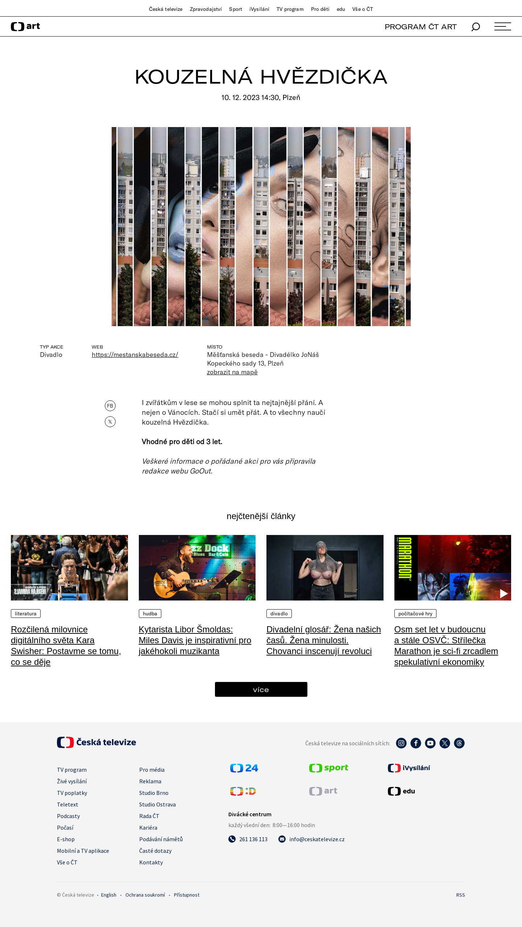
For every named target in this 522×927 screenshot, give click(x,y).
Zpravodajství (206, 9)
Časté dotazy (155, 850)
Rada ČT (149, 815)
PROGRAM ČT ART (421, 26)
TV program (290, 9)
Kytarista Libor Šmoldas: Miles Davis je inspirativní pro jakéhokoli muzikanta (195, 640)
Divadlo (279, 613)
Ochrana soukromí (145, 895)
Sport (235, 9)
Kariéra (148, 827)
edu (341, 9)
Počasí (65, 827)
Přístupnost (186, 895)
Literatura (26, 613)
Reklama (150, 781)
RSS (460, 895)
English (108, 895)
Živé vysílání (72, 781)
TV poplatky (72, 792)
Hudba (150, 613)
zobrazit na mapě (232, 372)
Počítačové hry (415, 613)
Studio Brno (154, 792)
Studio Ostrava (157, 804)
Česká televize (166, 9)
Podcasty (68, 815)
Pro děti (320, 9)
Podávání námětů (161, 839)
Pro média (152, 769)
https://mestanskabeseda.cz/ (135, 354)
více (261, 689)
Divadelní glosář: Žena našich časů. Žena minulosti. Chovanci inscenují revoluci (323, 640)
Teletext (67, 804)
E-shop (66, 839)
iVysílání (259, 9)
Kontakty (151, 862)
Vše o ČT (362, 9)
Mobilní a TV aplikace (83, 850)
